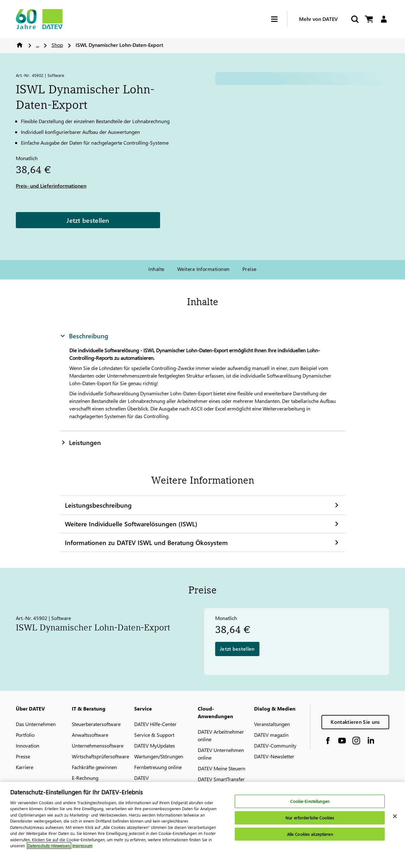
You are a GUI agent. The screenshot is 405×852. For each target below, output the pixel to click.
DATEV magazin (271, 734)
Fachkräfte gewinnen (94, 767)
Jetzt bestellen (87, 220)
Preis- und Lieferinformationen (51, 185)
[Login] (383, 19)
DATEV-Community (275, 745)
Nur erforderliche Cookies (309, 817)
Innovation (27, 745)
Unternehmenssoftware (97, 745)
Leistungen (80, 442)
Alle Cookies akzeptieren (310, 834)
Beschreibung (84, 335)
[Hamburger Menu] (279, 19)
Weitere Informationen (203, 269)
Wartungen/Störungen (158, 756)
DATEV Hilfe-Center (155, 724)
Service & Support (154, 734)
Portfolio (25, 734)
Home (19, 45)
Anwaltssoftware (90, 734)
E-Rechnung (85, 777)
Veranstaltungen (272, 724)
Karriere (24, 767)
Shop (57, 44)
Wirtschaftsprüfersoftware (100, 756)
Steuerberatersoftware (96, 724)
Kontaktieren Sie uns (355, 721)
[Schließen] (395, 816)
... (37, 44)
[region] (202, 817)
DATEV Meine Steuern (221, 768)
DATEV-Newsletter (274, 756)
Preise (249, 269)
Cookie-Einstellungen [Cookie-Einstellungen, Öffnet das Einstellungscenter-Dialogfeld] (309, 801)
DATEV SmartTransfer (221, 779)
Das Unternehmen (36, 724)
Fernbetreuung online (158, 767)
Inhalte (156, 269)
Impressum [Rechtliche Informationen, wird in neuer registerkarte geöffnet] (82, 845)
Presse (23, 756)
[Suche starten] (354, 19)
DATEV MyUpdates (154, 745)
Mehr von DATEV (318, 19)
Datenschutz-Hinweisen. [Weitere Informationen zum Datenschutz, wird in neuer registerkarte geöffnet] (49, 845)
